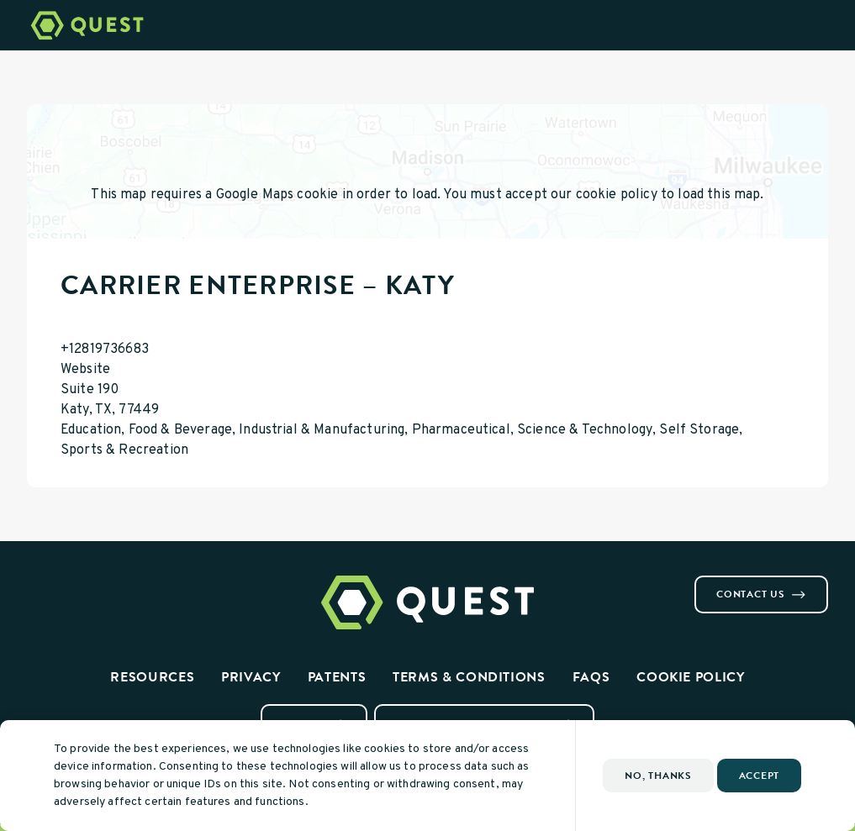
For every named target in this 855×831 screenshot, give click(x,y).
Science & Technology (584, 430)
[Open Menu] (832, 25)
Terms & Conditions (469, 676)
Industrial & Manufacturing (321, 430)
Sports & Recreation (124, 450)
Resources (152, 676)
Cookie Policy (690, 676)
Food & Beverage (180, 430)
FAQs (591, 676)
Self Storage (699, 430)
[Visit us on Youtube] (94, 582)
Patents (337, 676)
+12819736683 (105, 349)
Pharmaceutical (461, 430)
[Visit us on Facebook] (33, 582)
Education (91, 430)
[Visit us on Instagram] (54, 582)
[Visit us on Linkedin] (74, 582)
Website (85, 369)
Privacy (250, 676)
